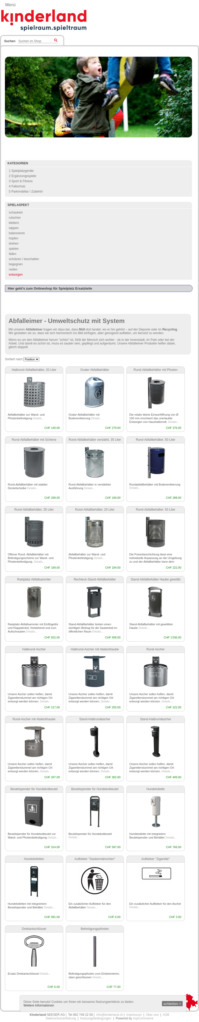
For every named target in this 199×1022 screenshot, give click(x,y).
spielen (14, 249)
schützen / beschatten (24, 259)
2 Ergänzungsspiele (22, 176)
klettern (14, 223)
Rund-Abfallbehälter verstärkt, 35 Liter (95, 440)
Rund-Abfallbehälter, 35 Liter (34, 509)
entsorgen (16, 274)
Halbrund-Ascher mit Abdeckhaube (95, 649)
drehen (13, 243)
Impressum (134, 1015)
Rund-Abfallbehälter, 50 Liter (155, 440)
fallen (12, 254)
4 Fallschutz (17, 186)
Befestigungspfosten (95, 929)
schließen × (172, 1004)
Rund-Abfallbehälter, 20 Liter (95, 509)
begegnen (16, 264)
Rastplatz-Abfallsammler (34, 579)
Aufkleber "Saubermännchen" (94, 859)
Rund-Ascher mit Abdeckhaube (34, 719)
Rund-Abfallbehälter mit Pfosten (155, 370)
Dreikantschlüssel (34, 929)
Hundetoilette (155, 789)
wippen (14, 228)
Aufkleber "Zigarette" (155, 859)
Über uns (152, 1015)
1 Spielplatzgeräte (21, 171)
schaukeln (16, 212)
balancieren (17, 233)
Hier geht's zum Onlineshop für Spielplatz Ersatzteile (50, 288)
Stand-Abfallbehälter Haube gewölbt (155, 579)
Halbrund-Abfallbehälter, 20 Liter (34, 370)
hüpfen (13, 238)
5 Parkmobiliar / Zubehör (26, 191)
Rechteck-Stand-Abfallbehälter (95, 579)
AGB (166, 1015)
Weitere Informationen (39, 1005)
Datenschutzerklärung (61, 1018)
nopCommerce (143, 1018)
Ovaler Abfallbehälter (94, 370)
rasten (13, 269)
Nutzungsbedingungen (95, 1018)
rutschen (15, 217)
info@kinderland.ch (109, 1015)
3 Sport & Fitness (21, 181)
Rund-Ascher (155, 649)
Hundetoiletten (34, 859)
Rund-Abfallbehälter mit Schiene (34, 440)
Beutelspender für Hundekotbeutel (34, 789)
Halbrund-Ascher (34, 649)
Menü (10, 5)
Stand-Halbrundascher (94, 719)
